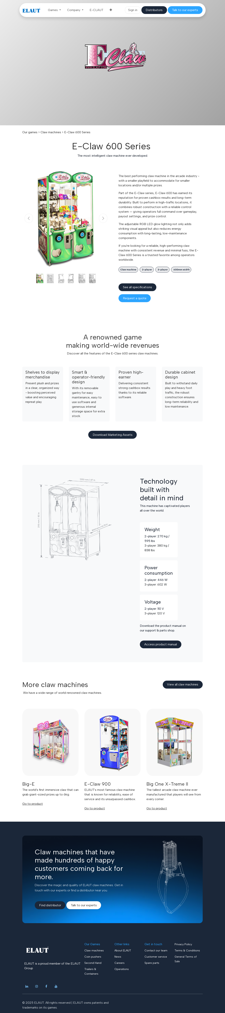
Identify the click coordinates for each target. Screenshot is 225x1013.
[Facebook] (46, 986)
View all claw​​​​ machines (182, 684)
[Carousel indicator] (39, 278)
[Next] (103, 218)
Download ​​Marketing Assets (112, 435)
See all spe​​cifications (137, 287)
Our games (29, 132)
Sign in (132, 10)
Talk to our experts (84, 905)
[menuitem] (54, 10)
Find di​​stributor (50, 905)
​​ (154, 10)
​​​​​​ (185, 10)
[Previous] (29, 218)
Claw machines (51, 132)
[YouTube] (56, 986)
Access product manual (160, 644)
